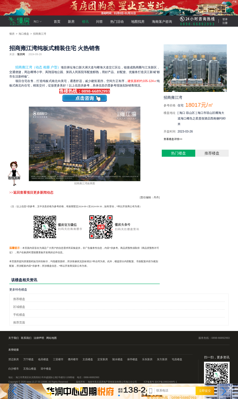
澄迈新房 (14, 359)
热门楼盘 (178, 153)
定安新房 (102, 359)
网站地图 (51, 337)
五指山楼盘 (29, 368)
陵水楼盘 (117, 359)
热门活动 (117, 21)
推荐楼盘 (212, 153)
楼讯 (85, 21)
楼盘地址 (170, 112)
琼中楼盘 (46, 368)
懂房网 (21, 54)
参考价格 (170, 105)
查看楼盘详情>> (173, 139)
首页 (57, 21)
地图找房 (137, 21)
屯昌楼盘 (177, 359)
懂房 (12, 33)
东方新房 (162, 359)
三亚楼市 (58, 359)
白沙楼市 (13, 368)
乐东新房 (147, 359)
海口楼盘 (24, 33)
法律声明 (39, 337)
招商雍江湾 (39, 33)
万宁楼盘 (28, 359)
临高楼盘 (43, 359)
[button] (14, 391)
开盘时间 (170, 131)
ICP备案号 (160, 382)
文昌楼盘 (88, 359)
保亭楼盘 (132, 359)
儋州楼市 (73, 359)
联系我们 (26, 337)
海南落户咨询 (162, 21)
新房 (71, 21)
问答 (99, 21)
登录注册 (225, 21)
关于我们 (13, 337)
